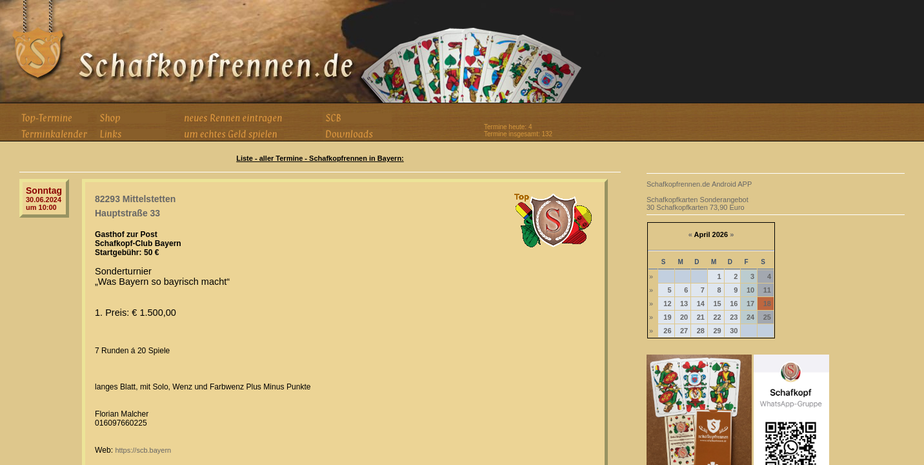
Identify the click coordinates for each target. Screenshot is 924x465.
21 (701, 317)
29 (717, 331)
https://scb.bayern (143, 450)
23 (734, 317)
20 (684, 317)
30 (734, 331)
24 (750, 317)
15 (717, 303)
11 (767, 290)
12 (667, 303)
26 (667, 331)
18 (767, 303)
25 (767, 317)
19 (667, 317)
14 (701, 303)
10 (750, 290)
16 (734, 303)
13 (684, 303)
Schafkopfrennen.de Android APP (699, 184)
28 (701, 331)
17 (750, 303)
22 (717, 317)
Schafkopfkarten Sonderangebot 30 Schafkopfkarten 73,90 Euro (697, 203)
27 (684, 331)
